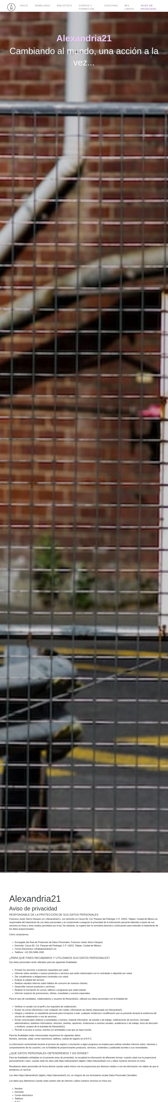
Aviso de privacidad (148, 7)
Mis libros (129, 7)
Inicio (24, 5)
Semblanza (42, 5)
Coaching (111, 5)
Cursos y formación (86, 7)
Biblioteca (64, 5)
